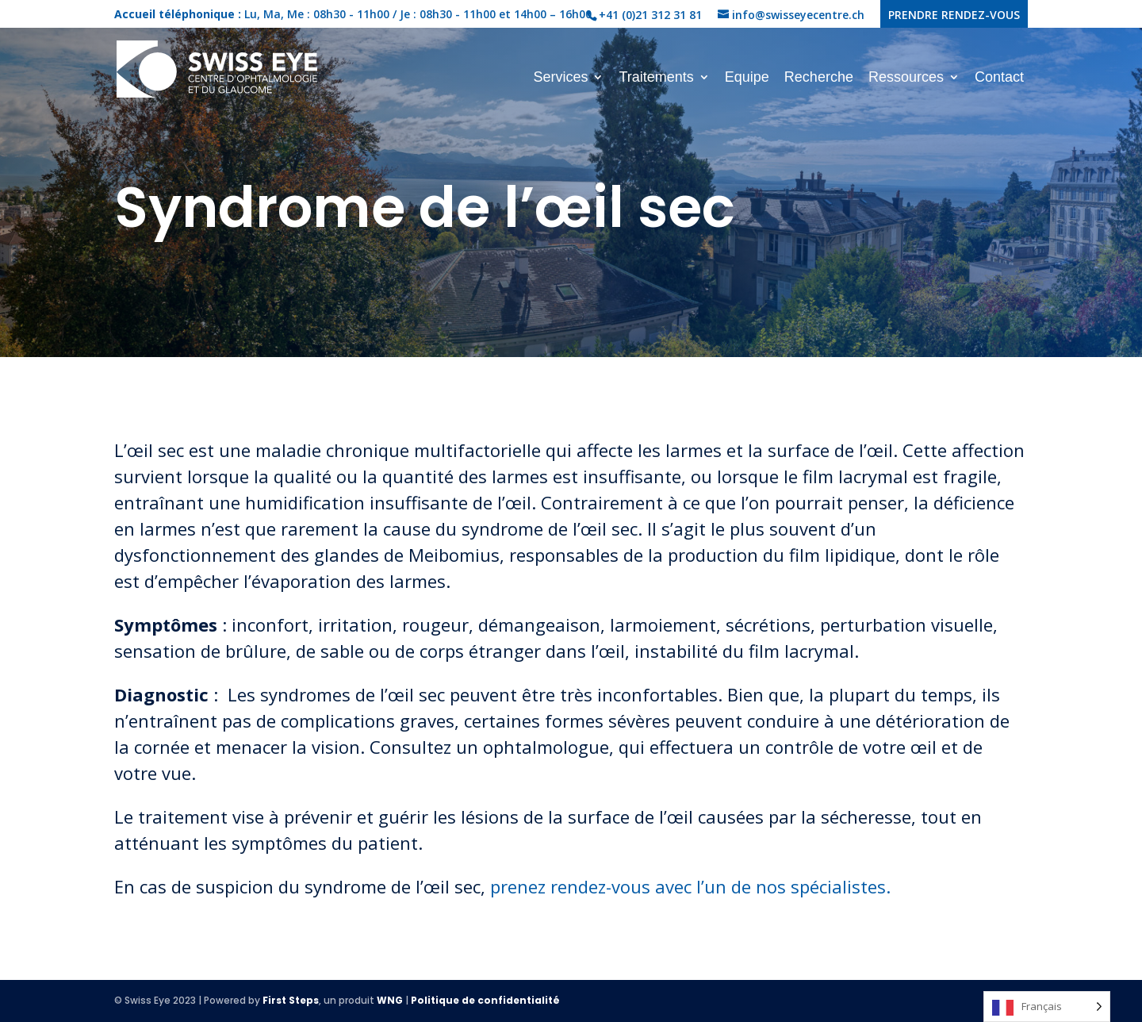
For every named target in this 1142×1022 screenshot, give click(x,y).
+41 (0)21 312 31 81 (650, 14)
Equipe (747, 78)
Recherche (818, 78)
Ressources (906, 78)
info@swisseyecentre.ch (798, 14)
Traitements (656, 78)
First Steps (291, 1000)
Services (560, 78)
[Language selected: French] (1046, 1006)
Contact (999, 78)
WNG (390, 1000)
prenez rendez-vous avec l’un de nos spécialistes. (690, 886)
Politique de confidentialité (485, 1000)
